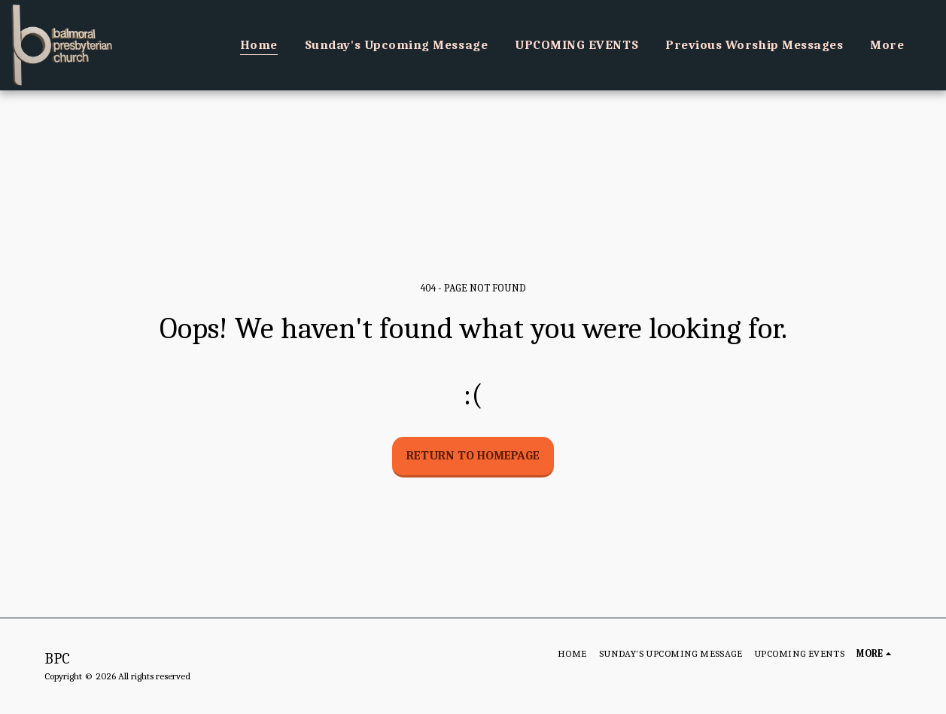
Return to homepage (473, 455)
